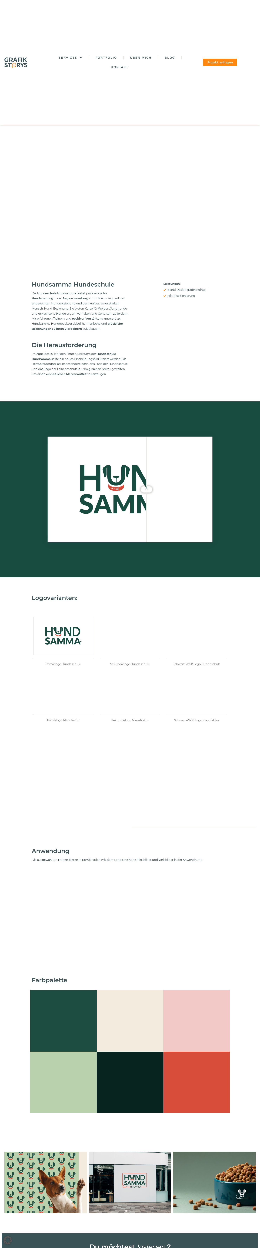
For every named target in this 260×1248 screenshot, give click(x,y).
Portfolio (106, 57)
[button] (7, 1240)
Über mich (141, 57)
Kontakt (120, 67)
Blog (170, 57)
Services (70, 57)
